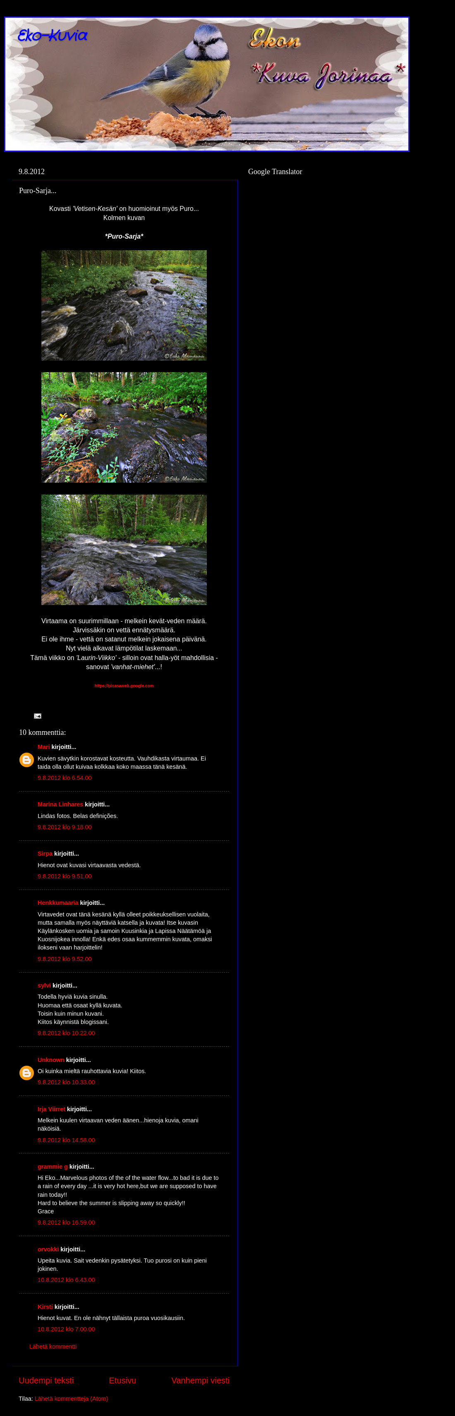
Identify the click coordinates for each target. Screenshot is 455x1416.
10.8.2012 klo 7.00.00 (66, 1329)
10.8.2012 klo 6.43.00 (66, 1280)
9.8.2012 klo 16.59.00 (66, 1222)
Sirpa (45, 853)
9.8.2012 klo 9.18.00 (64, 827)
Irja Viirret (51, 1109)
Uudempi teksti (46, 1380)
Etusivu (122, 1380)
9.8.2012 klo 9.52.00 (64, 959)
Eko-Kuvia (51, 36)
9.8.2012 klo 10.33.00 (66, 1082)
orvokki (48, 1249)
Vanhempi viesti (200, 1380)
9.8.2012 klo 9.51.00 (64, 876)
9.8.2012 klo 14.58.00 (66, 1140)
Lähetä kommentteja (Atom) (71, 1398)
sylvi (44, 985)
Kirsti (45, 1307)
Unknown (51, 1060)
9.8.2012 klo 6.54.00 (64, 778)
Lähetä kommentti (53, 1346)
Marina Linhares (60, 804)
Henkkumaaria (58, 902)
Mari (44, 747)
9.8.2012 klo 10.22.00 (66, 1033)
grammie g (53, 1166)
